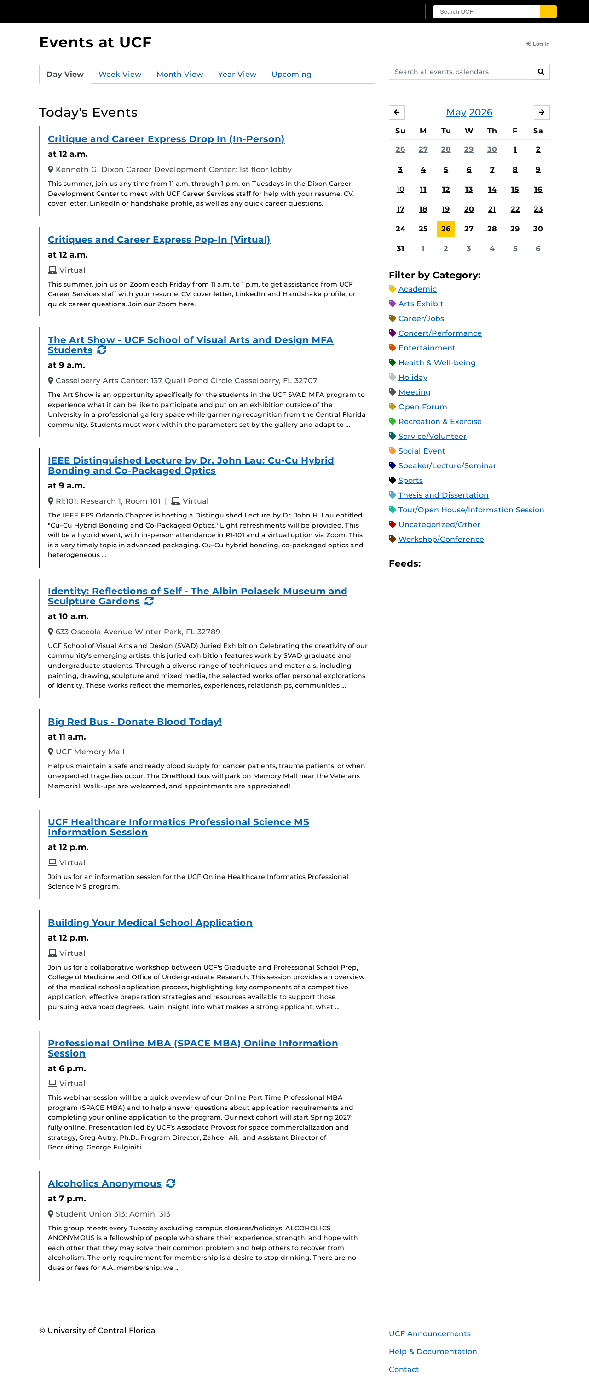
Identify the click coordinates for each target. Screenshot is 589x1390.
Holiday (412, 377)
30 (492, 149)
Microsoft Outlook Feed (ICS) (448, 563)
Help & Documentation (433, 1351)
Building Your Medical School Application (150, 922)
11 (423, 189)
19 (446, 209)
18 (423, 209)
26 (400, 149)
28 (446, 149)
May (456, 112)
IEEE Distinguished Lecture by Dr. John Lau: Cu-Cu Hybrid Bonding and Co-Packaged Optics (191, 465)
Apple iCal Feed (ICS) (432, 563)
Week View (120, 74)
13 (469, 189)
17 (400, 209)
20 (469, 209)
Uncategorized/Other (439, 524)
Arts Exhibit (421, 303)
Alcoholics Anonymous (105, 1183)
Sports (410, 480)
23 (538, 209)
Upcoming (291, 74)
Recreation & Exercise (440, 421)
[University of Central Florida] (106, 11)
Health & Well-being (437, 362)
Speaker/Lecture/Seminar (447, 465)
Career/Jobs (421, 318)
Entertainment (427, 348)
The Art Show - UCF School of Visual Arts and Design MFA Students (191, 345)
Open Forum (422, 406)
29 (469, 149)
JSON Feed (495, 563)
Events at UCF (95, 42)
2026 (481, 112)
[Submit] (548, 11)
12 (446, 189)
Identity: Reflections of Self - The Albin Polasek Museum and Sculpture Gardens (197, 596)
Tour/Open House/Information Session (471, 509)
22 (515, 209)
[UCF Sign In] (390, 12)
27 (423, 149)
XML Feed (479, 563)
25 (423, 228)
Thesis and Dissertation (443, 495)
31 (400, 248)
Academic (417, 289)
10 (400, 189)
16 (538, 189)
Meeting (414, 392)
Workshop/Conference (441, 539)
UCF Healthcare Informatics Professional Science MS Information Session (178, 827)
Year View (237, 74)
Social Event (421, 451)
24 (400, 228)
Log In (538, 43)
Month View (179, 74)
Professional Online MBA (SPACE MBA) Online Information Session (193, 1048)
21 (492, 209)
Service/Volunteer (432, 436)
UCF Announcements (430, 1333)
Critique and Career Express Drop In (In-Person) (166, 138)
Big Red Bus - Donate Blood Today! (135, 721)
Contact (404, 1369)
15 (515, 189)
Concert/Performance (440, 333)
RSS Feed (464, 563)
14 (492, 189)
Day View (65, 74)
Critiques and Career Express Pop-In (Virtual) (159, 239)
